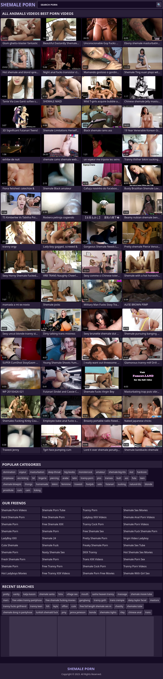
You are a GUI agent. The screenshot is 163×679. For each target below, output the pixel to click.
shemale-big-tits (117, 472)
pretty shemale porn (95, 538)
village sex (72, 594)
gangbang (84, 600)
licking (37, 490)
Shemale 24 (49, 538)
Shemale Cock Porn (94, 566)
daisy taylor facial (137, 600)
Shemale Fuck (50, 545)
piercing (54, 478)
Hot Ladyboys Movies (14, 573)
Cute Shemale (9, 545)
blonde (148, 484)
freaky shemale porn (95, 545)
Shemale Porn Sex (134, 559)
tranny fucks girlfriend (14, 606)
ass (126, 478)
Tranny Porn (90, 510)
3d (33, 478)
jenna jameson (77, 612)
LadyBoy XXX (9, 538)
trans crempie (117, 600)
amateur (100, 472)
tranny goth (100, 600)
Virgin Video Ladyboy (136, 538)
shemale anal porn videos (139, 517)
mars (5, 600)
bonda (92, 612)
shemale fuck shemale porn (140, 531)
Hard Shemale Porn (13, 517)
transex (109, 478)
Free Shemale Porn (53, 517)
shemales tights (108, 612)
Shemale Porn (9, 524)
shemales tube (134, 606)
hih (48, 606)
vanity (16, 594)
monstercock (85, 472)
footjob (90, 484)
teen (142, 478)
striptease (8, 478)
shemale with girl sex (137, 573)
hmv (60, 594)
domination (9, 472)
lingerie (42, 478)
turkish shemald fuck (47, 612)
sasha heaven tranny (103, 594)
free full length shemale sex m (95, 606)
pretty (6, 594)
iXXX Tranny (90, 552)
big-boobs (69, 472)
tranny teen (36, 606)
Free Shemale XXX (53, 524)
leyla (55, 606)
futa (134, 478)
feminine (66, 484)
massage (122, 594)
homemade (42, 484)
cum (19, 490)
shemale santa (46, 594)
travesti (78, 484)
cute (73, 606)
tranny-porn (87, 478)
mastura (154, 600)
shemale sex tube (134, 545)
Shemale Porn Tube (53, 510)
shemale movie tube (141, 594)
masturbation (37, 472)
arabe (66, 478)
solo (99, 484)
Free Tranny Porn (52, 566)
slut (131, 472)
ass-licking (22, 478)
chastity (119, 606)
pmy (64, 612)
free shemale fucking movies (60, 600)
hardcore (142, 472)
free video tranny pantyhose (27, 600)
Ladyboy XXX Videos (94, 517)
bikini (55, 484)
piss (99, 478)
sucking (122, 484)
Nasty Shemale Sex (53, 552)
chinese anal (135, 612)
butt (119, 478)
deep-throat (54, 472)
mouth (84, 594)
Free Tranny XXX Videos (56, 573)
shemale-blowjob (12, 484)
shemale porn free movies (98, 573)
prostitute (8, 490)
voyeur (22, 472)
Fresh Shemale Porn (13, 559)
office (64, 606)
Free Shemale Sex (93, 531)
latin (74, 478)
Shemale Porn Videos (14, 510)
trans (148, 612)
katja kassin (29, 594)
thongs (28, 484)
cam (28, 490)
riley (122, 612)
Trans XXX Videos (93, 559)
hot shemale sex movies (138, 552)
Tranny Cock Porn (93, 524)
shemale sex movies (136, 510)
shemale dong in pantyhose (17, 612)
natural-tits (135, 484)
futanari (110, 484)
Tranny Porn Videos (135, 566)
